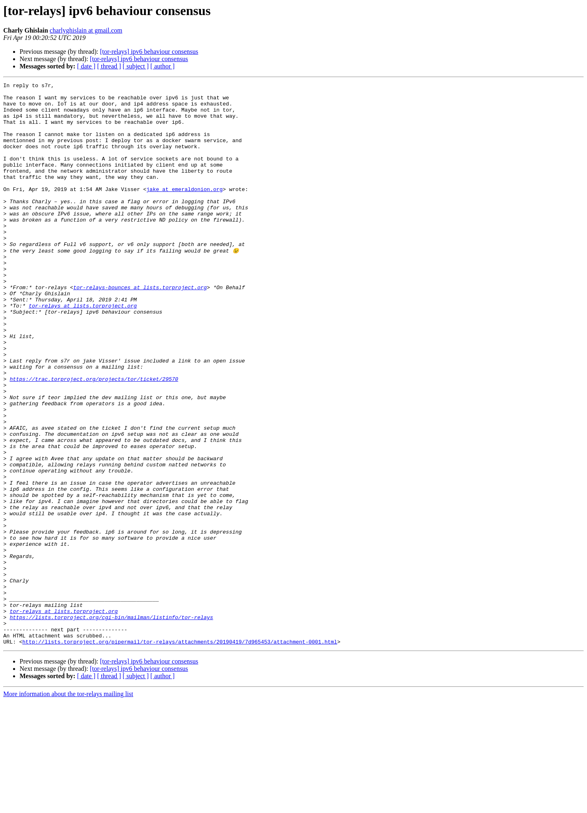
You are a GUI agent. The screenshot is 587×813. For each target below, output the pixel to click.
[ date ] (86, 66)
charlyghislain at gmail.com (86, 30)
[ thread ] (109, 66)
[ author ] (162, 66)
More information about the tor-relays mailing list (68, 805)
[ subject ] (136, 66)
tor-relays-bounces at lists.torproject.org (140, 328)
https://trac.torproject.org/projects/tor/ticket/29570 (94, 438)
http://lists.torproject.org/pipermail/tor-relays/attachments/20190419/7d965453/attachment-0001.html (179, 753)
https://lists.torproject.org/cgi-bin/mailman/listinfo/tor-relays (111, 724)
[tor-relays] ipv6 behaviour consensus (149, 51)
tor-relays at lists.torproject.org (83, 350)
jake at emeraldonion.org (184, 211)
